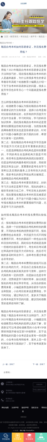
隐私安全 (34, 408)
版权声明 (25, 408)
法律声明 (15, 408)
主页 (6, 36)
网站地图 (5, 408)
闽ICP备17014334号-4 (27, 430)
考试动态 (24, 36)
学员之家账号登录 (39, 390)
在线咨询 (39, 384)
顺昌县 (42, 36)
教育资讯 (14, 36)
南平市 (34, 36)
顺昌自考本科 (6, 43)
